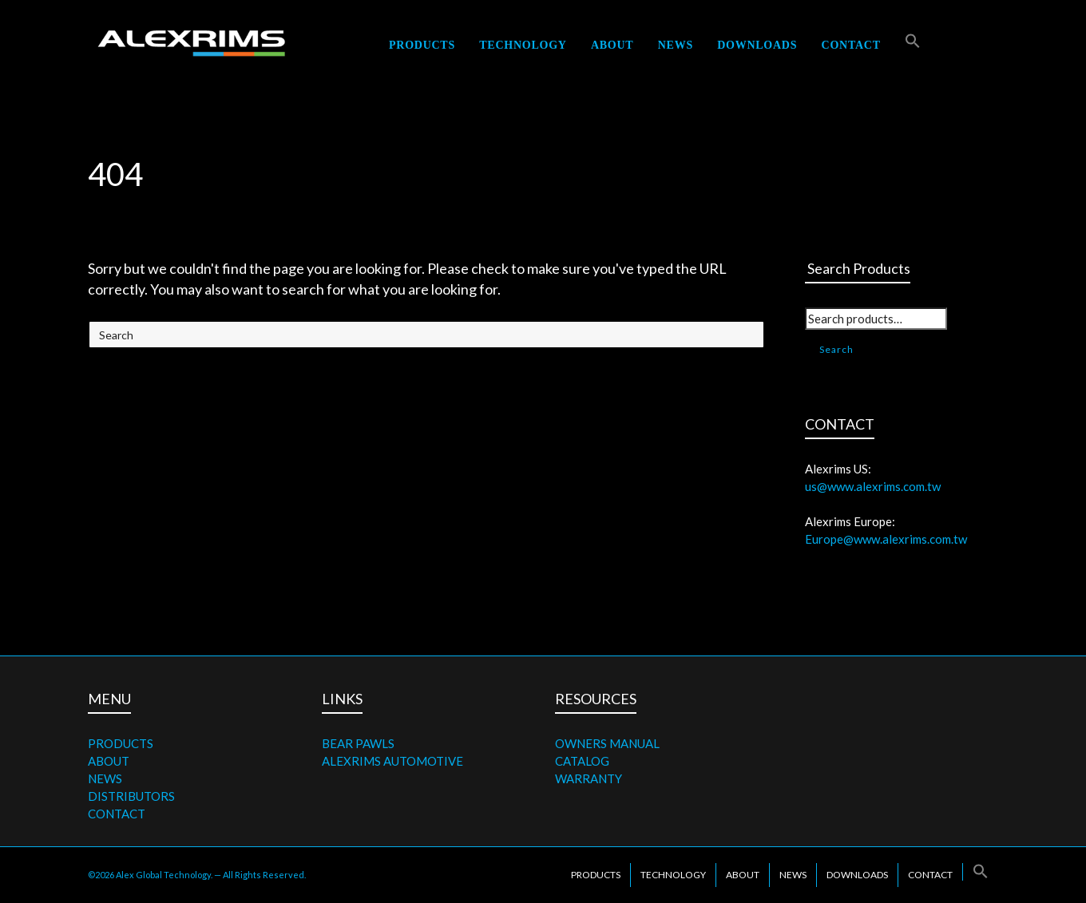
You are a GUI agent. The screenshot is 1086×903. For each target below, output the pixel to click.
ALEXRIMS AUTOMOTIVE (392, 761)
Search (836, 349)
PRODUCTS (120, 743)
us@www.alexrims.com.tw (873, 486)
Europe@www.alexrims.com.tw (886, 539)
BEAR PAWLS (358, 743)
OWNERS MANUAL (607, 743)
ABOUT (108, 761)
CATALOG (582, 761)
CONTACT (116, 813)
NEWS (105, 778)
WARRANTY (588, 778)
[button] (913, 45)
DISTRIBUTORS (131, 796)
